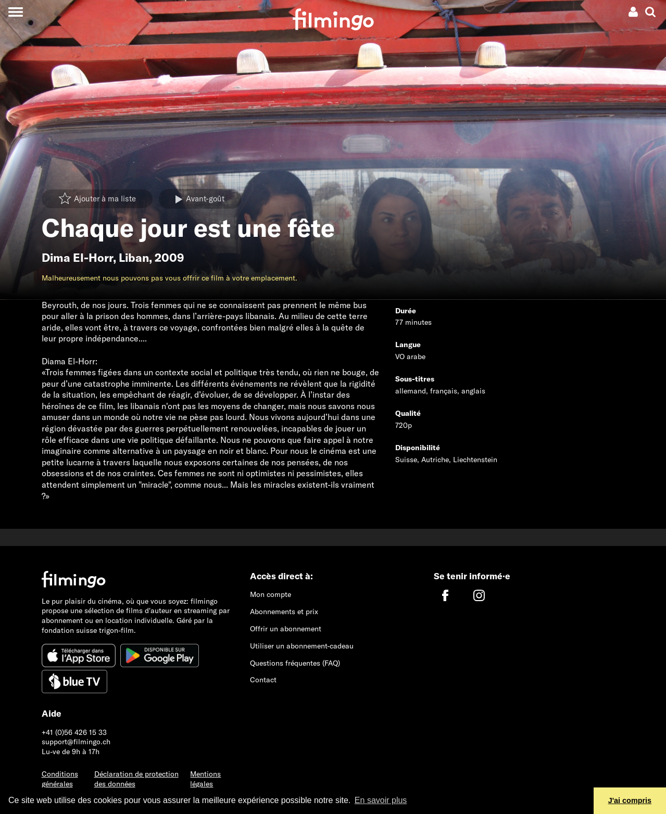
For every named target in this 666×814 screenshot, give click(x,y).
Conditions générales (60, 778)
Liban (134, 257)
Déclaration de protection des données (136, 778)
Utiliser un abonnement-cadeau (302, 646)
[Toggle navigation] (15, 11)
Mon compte (270, 594)
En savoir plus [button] (381, 800)
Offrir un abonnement (285, 628)
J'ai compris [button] (629, 800)
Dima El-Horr (77, 257)
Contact (263, 679)
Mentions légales (205, 778)
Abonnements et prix (284, 611)
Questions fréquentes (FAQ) (295, 663)
